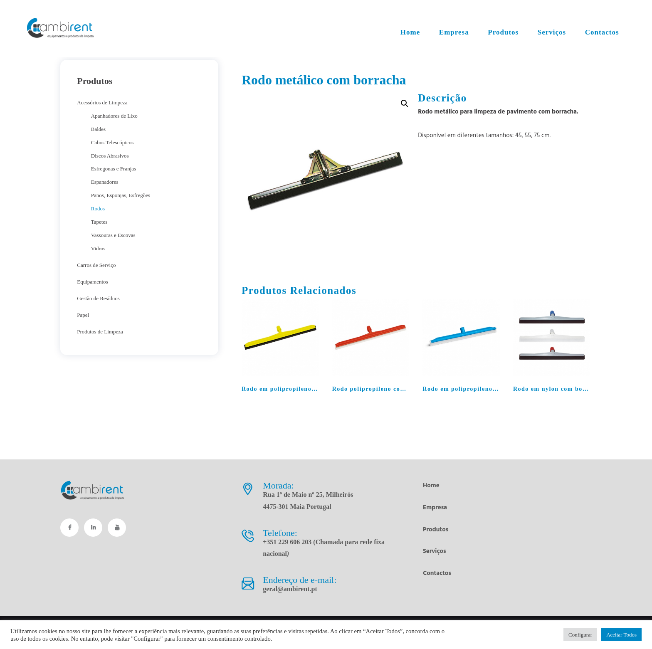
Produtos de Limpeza (100, 331)
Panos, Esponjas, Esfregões (120, 195)
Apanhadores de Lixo (114, 116)
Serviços (434, 551)
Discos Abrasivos (110, 156)
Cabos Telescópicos (112, 142)
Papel (83, 315)
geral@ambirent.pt (290, 588)
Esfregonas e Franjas (113, 168)
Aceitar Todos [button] (621, 635)
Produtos (435, 530)
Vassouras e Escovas (113, 235)
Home (431, 486)
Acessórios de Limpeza (102, 102)
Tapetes (99, 222)
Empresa (435, 508)
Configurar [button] (580, 635)
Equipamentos (92, 282)
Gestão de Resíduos (98, 298)
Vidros (98, 248)
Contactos (437, 573)
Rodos (98, 208)
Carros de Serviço (96, 265)
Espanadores (105, 182)
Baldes (98, 129)
